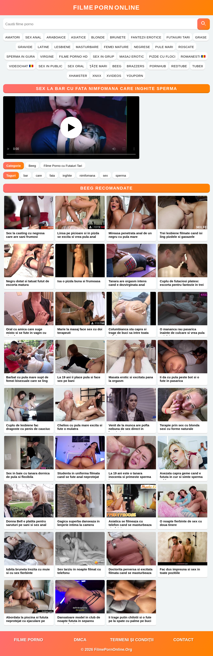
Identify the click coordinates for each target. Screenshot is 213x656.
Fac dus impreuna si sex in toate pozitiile (180, 571)
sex (105, 175)
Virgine (47, 56)
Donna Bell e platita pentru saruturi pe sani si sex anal (26, 523)
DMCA (80, 639)
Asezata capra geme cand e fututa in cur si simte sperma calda (181, 476)
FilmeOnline (106, 7)
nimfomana (87, 175)
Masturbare (87, 47)
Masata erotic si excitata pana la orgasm (130, 378)
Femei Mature (116, 47)
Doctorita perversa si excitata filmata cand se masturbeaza (130, 571)
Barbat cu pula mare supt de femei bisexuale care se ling (27, 378)
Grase (201, 37)
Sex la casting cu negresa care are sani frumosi (25, 234)
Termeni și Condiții (132, 639)
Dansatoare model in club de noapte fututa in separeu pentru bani (78, 620)
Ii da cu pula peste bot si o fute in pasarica (179, 378)
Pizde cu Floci (162, 56)
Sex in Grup (103, 56)
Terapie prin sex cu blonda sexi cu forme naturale (179, 427)
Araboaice (56, 37)
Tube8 (197, 66)
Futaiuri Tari (178, 37)
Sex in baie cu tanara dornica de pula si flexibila (28, 475)
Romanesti (193, 56)
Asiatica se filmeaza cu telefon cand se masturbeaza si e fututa (129, 524)
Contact (183, 639)
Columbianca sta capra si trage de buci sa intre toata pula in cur (128, 332)
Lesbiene (62, 47)
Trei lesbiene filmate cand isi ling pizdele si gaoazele (181, 234)
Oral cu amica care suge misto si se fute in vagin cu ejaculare (26, 332)
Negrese (142, 47)
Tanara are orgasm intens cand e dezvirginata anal (127, 282)
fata (52, 175)
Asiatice (78, 37)
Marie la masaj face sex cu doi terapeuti (79, 330)
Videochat (21, 66)
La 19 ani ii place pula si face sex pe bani (78, 378)
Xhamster (78, 75)
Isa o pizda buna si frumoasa (78, 281)
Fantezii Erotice (146, 37)
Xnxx (96, 75)
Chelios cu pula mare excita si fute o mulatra (79, 427)
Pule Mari (164, 47)
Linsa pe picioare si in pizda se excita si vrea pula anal (78, 234)
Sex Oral (76, 66)
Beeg (117, 66)
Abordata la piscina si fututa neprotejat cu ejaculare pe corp (27, 620)
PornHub (158, 66)
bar (25, 175)
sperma (121, 175)
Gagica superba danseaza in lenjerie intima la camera (78, 523)
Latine (43, 47)
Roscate (186, 47)
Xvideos (114, 75)
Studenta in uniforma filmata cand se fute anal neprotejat (78, 475)
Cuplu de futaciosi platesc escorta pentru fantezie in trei (182, 282)
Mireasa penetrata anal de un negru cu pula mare (130, 234)
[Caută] (203, 24)
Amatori (12, 37)
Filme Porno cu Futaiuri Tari (63, 165)
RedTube (179, 66)
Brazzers (135, 66)
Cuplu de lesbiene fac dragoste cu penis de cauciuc (28, 427)
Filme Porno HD (73, 56)
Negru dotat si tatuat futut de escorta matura (27, 282)
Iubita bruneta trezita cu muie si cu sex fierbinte (28, 571)
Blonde (98, 37)
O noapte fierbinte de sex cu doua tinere (181, 523)
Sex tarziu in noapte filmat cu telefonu (79, 571)
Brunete (118, 37)
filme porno (28, 639)
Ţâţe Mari (98, 66)
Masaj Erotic (131, 56)
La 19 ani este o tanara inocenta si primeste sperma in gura (129, 476)
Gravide (25, 47)
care (39, 175)
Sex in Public (50, 66)
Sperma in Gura (20, 56)
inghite (67, 175)
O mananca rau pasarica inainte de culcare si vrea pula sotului (182, 332)
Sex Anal (33, 37)
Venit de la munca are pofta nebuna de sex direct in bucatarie (128, 428)
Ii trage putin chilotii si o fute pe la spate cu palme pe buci (129, 619)
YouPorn (135, 75)
